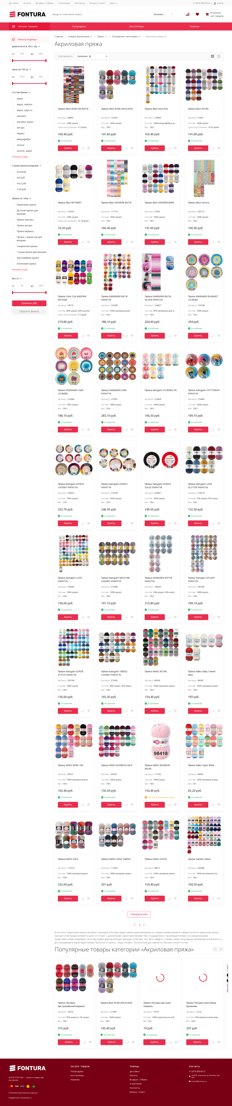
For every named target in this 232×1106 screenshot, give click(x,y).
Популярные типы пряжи (125, 36)
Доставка (14, 3)
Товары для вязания (78, 36)
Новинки (194, 26)
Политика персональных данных (23, 1092)
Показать (27, 303)
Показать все (139, 914)
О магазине (64, 3)
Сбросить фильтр (29, 311)
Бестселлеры (136, 26)
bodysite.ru (27, 1097)
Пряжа (100, 36)
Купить (68, 148)
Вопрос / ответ (97, 3)
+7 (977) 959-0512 (197, 1071)
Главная (59, 36)
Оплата (27, 3)
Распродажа (79, 26)
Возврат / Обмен (44, 3)
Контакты (80, 3)
